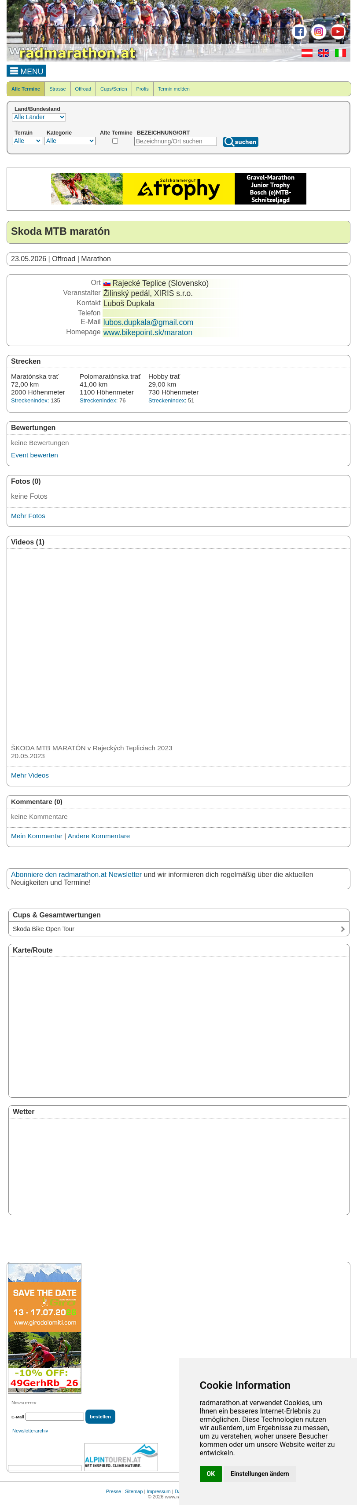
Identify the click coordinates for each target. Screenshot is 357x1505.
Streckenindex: (30, 400)
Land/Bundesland (37, 109)
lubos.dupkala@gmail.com (148, 322)
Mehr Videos (30, 775)
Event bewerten (34, 455)
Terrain (24, 133)
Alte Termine (116, 133)
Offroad (83, 88)
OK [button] (211, 1473)
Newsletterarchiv (30, 1430)
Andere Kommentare (99, 836)
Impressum (158, 1491)
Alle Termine (25, 88)
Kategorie (59, 133)
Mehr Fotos (28, 515)
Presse (113, 1491)
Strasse (57, 88)
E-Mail (17, 1416)
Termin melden (174, 88)
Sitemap (134, 1491)
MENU (27, 70)
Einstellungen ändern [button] (260, 1473)
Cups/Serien (113, 88)
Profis (142, 88)
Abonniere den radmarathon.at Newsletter (76, 874)
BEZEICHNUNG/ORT (163, 133)
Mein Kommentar (37, 836)
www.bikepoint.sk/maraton (148, 332)
